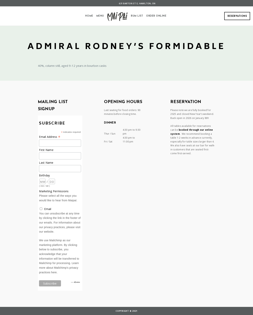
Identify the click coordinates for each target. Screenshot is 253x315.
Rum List (137, 16)
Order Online (156, 16)
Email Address (49, 137)
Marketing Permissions (54, 191)
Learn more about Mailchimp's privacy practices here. (59, 268)
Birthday (44, 175)
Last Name (46, 162)
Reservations (237, 16)
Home (89, 16)
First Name (46, 150)
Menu (100, 16)
